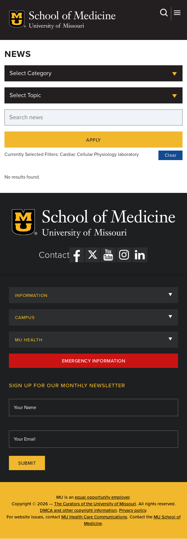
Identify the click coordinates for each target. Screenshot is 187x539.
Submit (27, 463)
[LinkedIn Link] (140, 254)
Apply (93, 140)
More (177, 13)
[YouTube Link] (108, 254)
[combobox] (93, 73)
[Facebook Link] (76, 254)
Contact (54, 255)
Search (163, 13)
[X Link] (92, 254)
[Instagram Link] (124, 254)
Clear (171, 155)
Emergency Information (93, 361)
